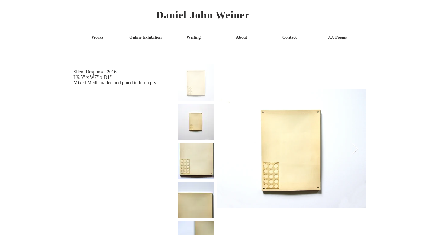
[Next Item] (355, 149)
